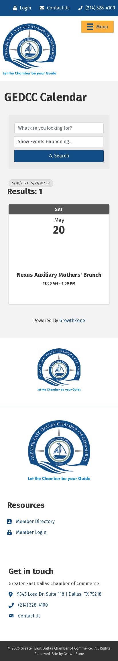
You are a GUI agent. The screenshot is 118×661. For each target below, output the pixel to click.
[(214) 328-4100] (95, 8)
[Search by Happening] (58, 141)
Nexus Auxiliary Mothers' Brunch (59, 275)
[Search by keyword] (59, 128)
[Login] (20, 8)
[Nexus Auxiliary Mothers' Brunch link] (59, 252)
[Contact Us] (53, 8)
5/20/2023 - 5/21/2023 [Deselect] (31, 183)
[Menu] (97, 27)
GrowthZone (72, 320)
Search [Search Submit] (59, 156)
